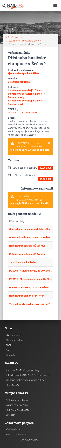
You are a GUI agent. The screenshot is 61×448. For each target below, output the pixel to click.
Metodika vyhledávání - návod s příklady (26, 380)
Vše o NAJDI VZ (13, 335)
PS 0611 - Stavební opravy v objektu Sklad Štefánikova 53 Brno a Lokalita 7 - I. (30, 279)
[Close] (49, 143)
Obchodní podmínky (16, 340)
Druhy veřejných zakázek (18, 410)
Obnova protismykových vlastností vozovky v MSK (30, 287)
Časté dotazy (12, 385)
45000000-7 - (23, 112)
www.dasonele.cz (30, 439)
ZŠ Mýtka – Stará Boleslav (22, 262)
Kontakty (10, 355)
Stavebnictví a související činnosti (25, 40)
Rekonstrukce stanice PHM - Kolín (26, 295)
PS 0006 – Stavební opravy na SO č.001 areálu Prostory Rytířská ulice (30, 270)
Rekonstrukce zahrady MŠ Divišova (27, 245)
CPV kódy (10, 415)
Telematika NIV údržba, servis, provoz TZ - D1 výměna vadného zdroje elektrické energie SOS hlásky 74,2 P (30, 304)
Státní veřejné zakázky (17, 400)
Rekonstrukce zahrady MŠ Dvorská (27, 254)
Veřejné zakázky (14, 37)
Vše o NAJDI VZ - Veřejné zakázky (22, 370)
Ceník (8, 350)
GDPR (9, 345)
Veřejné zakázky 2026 (17, 405)
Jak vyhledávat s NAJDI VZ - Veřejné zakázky (28, 375)
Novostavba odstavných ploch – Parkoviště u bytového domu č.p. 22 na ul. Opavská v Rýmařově (30, 237)
